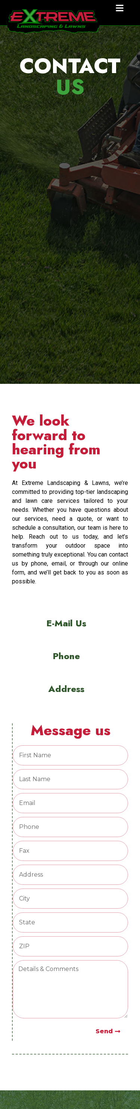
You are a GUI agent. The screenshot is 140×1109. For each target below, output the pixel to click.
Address (66, 688)
